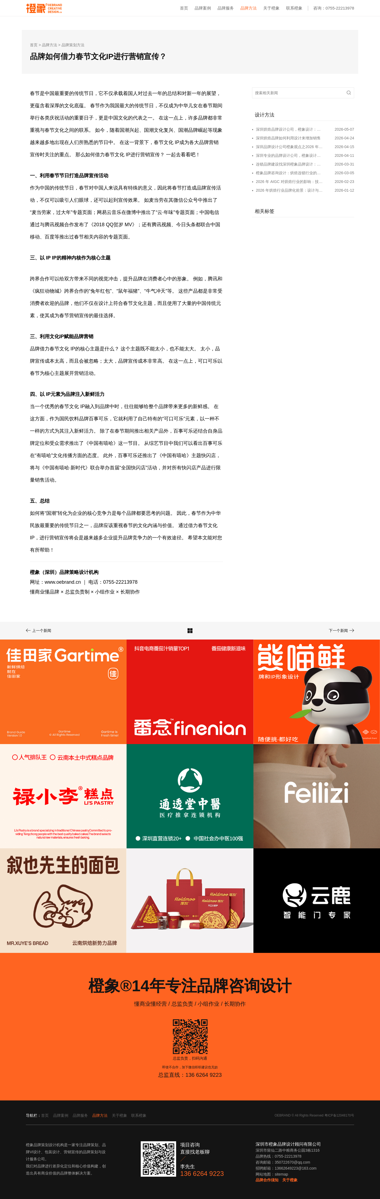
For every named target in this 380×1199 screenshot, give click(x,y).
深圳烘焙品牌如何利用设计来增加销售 (288, 138)
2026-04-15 (344, 147)
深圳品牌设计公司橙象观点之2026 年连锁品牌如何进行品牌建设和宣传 (290, 147)
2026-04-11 (344, 155)
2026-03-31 (344, 164)
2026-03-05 (344, 173)
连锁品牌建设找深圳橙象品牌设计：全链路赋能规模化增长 (290, 164)
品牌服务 (225, 8)
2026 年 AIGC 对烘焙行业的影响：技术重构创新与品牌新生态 (290, 181)
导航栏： (33, 1115)
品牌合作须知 (267, 1180)
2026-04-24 (344, 138)
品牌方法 (248, 8)
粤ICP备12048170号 (339, 1115)
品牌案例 (203, 8)
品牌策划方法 (73, 45)
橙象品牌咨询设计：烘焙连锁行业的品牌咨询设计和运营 (290, 173)
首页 (184, 8)
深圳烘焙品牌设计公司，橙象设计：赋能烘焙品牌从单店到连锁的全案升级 (290, 129)
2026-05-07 (344, 129)
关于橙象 (271, 8)
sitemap (281, 1174)
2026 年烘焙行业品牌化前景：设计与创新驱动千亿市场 (290, 190)
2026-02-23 (344, 181)
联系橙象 (294, 8)
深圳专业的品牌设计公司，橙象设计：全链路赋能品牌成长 (290, 155)
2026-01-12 (344, 190)
